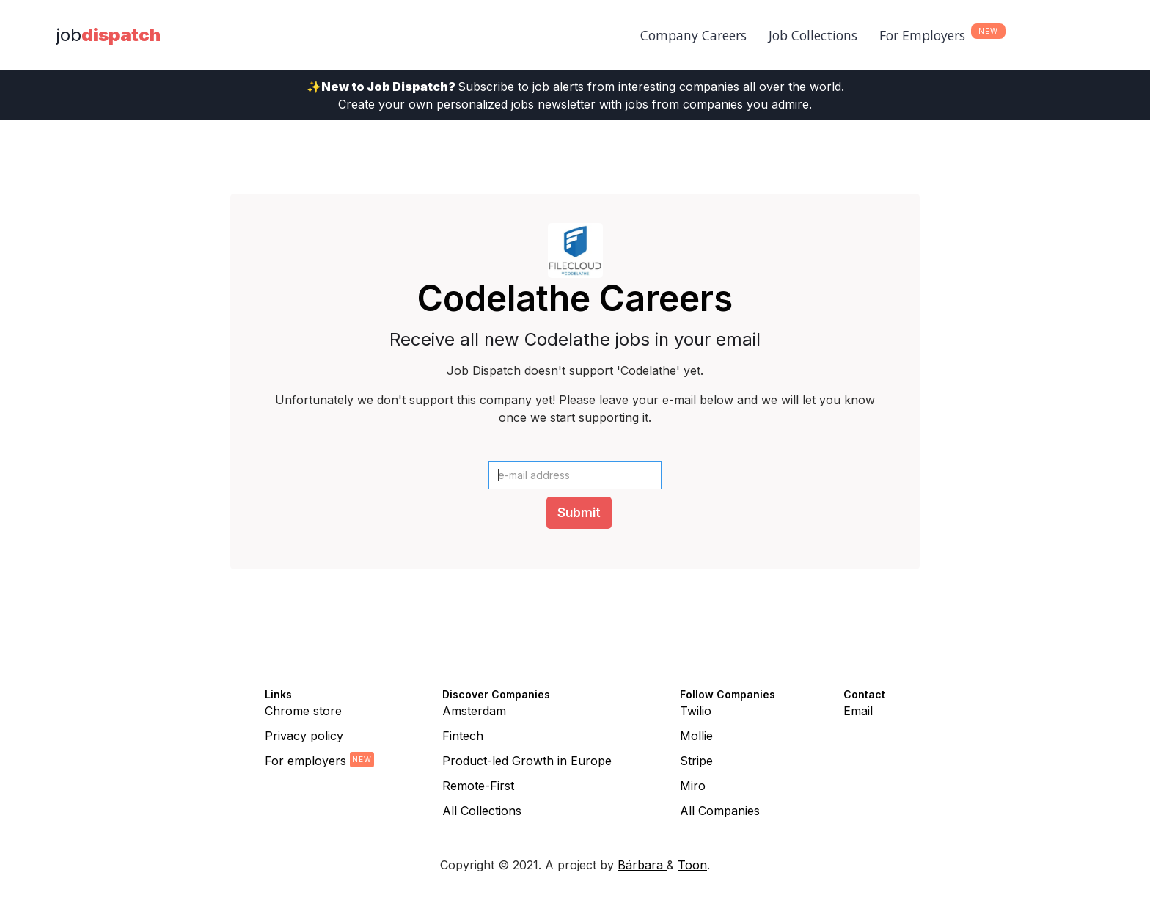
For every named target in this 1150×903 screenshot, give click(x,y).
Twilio (695, 710)
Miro (693, 785)
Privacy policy (304, 735)
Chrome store (303, 710)
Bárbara (642, 865)
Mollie (696, 735)
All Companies (720, 810)
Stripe (696, 760)
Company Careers (693, 35)
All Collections (481, 810)
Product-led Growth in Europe (527, 760)
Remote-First (478, 785)
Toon (692, 865)
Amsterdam (474, 710)
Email (858, 710)
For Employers (922, 35)
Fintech (462, 735)
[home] (108, 35)
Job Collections (813, 35)
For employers (305, 760)
